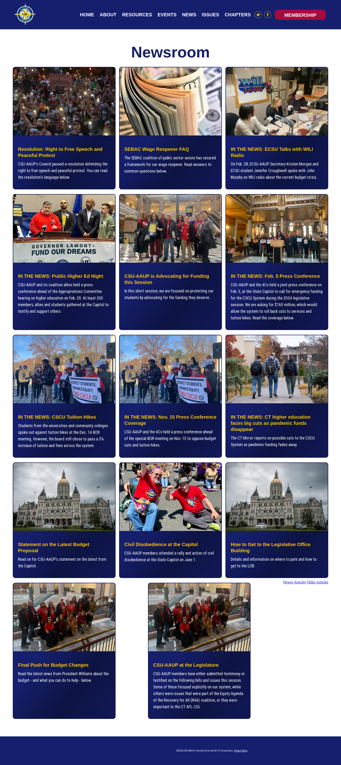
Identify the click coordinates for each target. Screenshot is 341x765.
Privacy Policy (240, 750)
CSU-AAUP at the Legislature (186, 665)
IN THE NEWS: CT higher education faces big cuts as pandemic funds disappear (270, 423)
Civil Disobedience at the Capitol (161, 544)
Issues (210, 14)
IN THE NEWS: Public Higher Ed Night (60, 276)
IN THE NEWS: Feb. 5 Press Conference (275, 276)
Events (166, 14)
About (108, 14)
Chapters (238, 14)
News (189, 14)
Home (87, 14)
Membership (300, 15)
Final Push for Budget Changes (53, 665)
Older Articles (317, 582)
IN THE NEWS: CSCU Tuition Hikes (57, 417)
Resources (137, 14)
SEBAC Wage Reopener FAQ (156, 149)
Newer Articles (294, 582)
